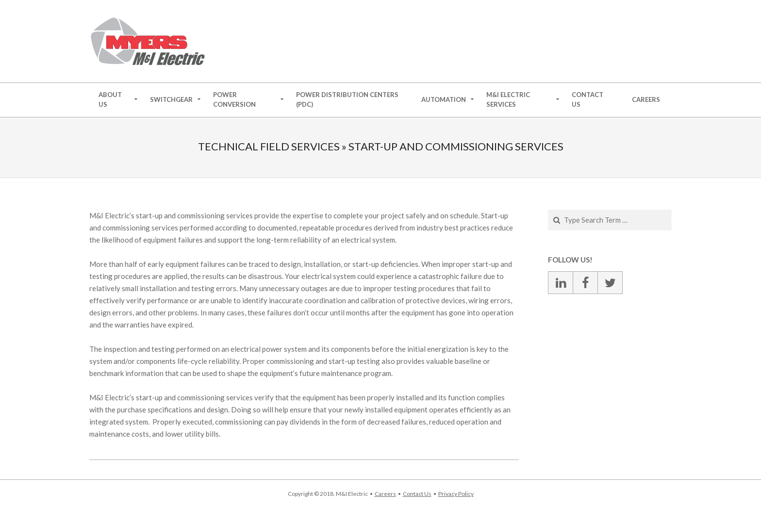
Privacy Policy (456, 493)
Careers (385, 493)
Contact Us (417, 493)
